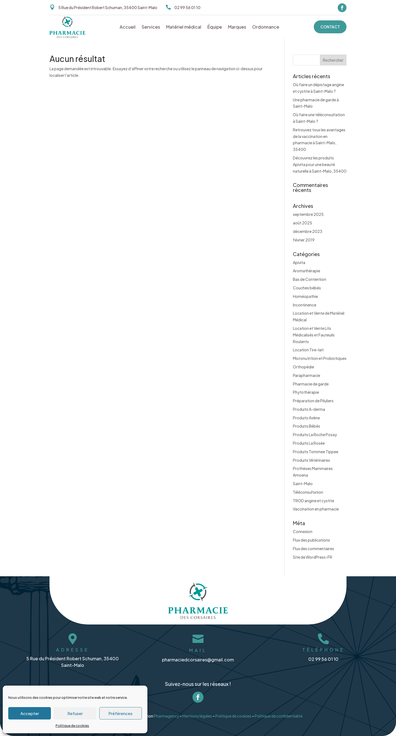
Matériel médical (183, 27)
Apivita (299, 262)
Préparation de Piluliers (313, 400)
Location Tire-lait (308, 349)
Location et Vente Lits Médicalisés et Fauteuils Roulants (314, 335)
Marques (237, 27)
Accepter (29, 713)
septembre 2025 (308, 214)
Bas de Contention (309, 279)
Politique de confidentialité (279, 713)
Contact (330, 26)
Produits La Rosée (309, 443)
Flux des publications (311, 539)
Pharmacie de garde (311, 383)
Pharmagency (166, 713)
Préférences (120, 713)
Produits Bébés (306, 425)
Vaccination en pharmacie (316, 508)
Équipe (214, 27)
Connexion (302, 531)
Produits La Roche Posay (315, 434)
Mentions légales (197, 713)
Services (151, 27)
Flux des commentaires (313, 548)
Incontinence (304, 304)
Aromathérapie (306, 270)
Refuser (75, 713)
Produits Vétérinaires (311, 460)
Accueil (128, 27)
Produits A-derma (309, 409)
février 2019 (304, 239)
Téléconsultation (308, 492)
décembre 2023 (307, 231)
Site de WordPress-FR (312, 557)
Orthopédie (303, 366)
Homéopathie (305, 296)
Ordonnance (265, 27)
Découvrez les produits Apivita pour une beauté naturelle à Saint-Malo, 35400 (319, 164)
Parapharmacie (306, 375)
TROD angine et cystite (313, 500)
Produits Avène (306, 417)
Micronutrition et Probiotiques (319, 358)
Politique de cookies (72, 726)
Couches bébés (307, 287)
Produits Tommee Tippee (315, 451)
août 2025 (302, 222)
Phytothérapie (306, 392)
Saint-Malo (303, 483)
